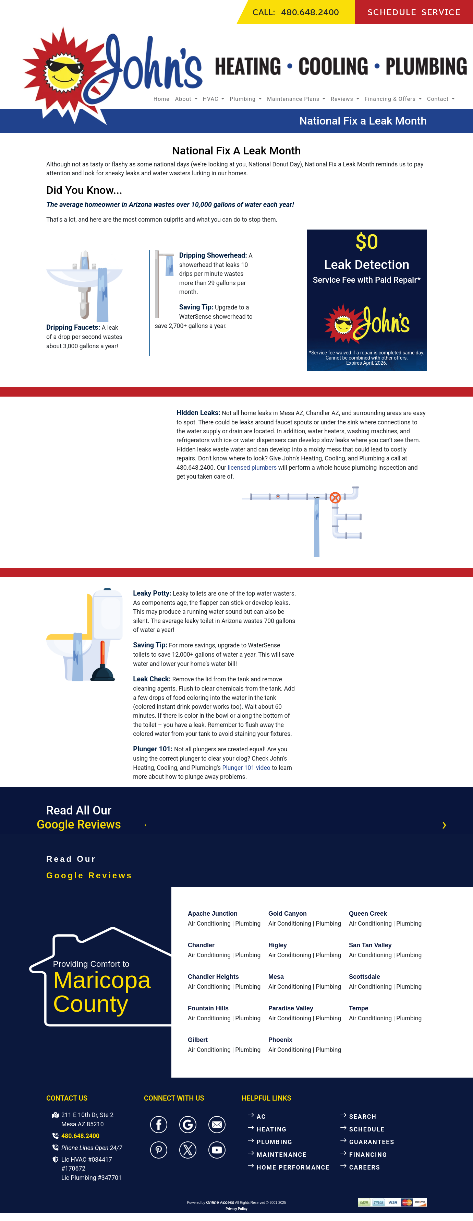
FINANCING (368, 1154)
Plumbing (247, 923)
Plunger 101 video (246, 767)
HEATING (272, 1129)
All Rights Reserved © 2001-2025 (260, 1203)
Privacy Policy (236, 1209)
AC (261, 1116)
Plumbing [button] (243, 99)
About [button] (184, 99)
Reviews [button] (343, 99)
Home (162, 99)
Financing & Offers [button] (391, 99)
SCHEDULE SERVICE (414, 12)
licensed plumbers (252, 467)
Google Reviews (79, 824)
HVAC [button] (211, 99)
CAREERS (364, 1167)
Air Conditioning (209, 923)
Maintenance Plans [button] (294, 99)
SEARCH (363, 1116)
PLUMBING (274, 1142)
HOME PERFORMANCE (293, 1167)
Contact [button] (438, 99)
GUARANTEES (372, 1142)
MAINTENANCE (282, 1154)
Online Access (220, 1202)
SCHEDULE (367, 1129)
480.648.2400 (310, 12)
